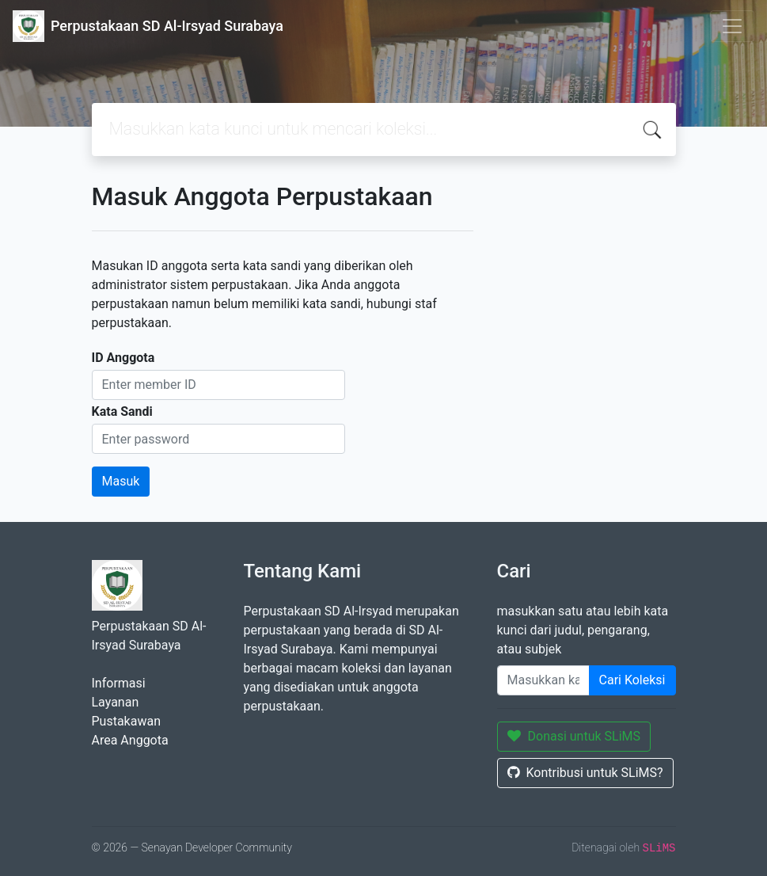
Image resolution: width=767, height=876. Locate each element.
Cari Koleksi (632, 679)
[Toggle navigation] (732, 26)
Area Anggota (130, 740)
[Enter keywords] (543, 680)
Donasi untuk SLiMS (574, 736)
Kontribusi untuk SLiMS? (585, 772)
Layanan (115, 702)
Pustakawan (126, 721)
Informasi (119, 683)
